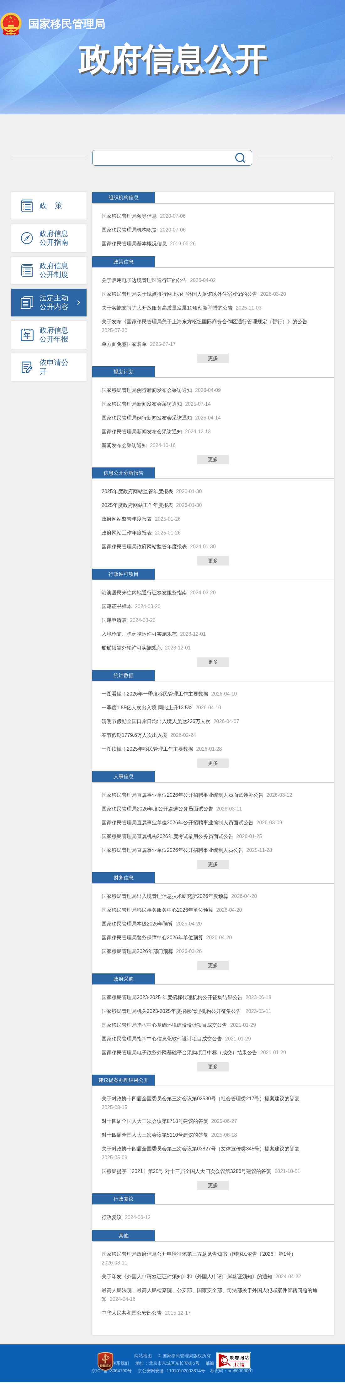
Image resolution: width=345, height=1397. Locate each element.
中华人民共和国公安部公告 (132, 1313)
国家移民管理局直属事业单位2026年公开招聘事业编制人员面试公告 (177, 822)
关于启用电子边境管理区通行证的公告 (144, 280)
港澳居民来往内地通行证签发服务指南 (144, 592)
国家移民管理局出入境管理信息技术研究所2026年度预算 (165, 896)
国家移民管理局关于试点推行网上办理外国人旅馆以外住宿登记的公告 (179, 294)
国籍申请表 (114, 620)
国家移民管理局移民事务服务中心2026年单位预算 (157, 910)
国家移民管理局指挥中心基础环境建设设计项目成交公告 (164, 1025)
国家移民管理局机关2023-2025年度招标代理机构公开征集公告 (172, 1011)
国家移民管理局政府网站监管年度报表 (144, 546)
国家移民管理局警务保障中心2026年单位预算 (152, 937)
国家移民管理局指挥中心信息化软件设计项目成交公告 (162, 1038)
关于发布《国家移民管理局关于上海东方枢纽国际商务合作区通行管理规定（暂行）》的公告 (204, 321)
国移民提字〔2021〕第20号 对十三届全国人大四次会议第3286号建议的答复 (186, 1171)
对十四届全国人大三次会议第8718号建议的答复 (155, 1121)
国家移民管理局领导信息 (129, 216)
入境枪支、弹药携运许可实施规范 (139, 634)
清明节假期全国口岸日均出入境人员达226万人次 (156, 721)
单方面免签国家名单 (124, 344)
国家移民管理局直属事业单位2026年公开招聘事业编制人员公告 (172, 850)
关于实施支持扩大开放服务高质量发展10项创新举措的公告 (167, 307)
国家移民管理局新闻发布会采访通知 (142, 404)
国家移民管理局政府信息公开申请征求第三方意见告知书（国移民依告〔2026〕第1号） (199, 1254)
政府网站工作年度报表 (127, 532)
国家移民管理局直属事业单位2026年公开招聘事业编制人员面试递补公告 (182, 795)
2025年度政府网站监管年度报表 (137, 491)
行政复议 (112, 1217)
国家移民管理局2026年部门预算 (137, 951)
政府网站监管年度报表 (127, 519)
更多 (213, 358)
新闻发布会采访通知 (124, 445)
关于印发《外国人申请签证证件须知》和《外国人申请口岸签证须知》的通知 (187, 1276)
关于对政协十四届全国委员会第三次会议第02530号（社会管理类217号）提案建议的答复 (201, 1098)
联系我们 (120, 1363)
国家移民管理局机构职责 (129, 229)
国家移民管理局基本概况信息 (134, 243)
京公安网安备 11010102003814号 (171, 1370)
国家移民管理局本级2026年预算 (137, 923)
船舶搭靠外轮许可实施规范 (132, 647)
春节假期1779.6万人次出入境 (134, 735)
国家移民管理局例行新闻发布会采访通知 (147, 390)
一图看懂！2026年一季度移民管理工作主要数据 (155, 693)
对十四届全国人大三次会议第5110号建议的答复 (155, 1135)
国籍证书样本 (117, 606)
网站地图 (143, 1355)
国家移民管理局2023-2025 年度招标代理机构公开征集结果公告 (172, 997)
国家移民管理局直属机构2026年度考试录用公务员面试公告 (167, 836)
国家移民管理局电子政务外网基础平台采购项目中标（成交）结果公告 (179, 1052)
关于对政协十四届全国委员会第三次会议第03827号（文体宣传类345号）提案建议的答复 (201, 1148)
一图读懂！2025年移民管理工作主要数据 (147, 749)
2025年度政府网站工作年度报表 (137, 505)
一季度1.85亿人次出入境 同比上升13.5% (147, 707)
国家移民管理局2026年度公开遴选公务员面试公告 (157, 808)
